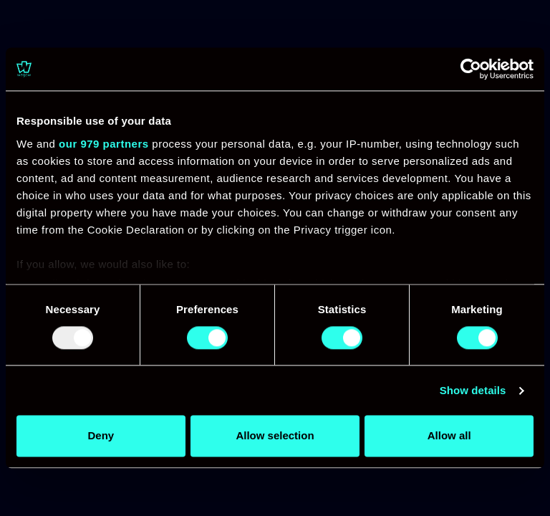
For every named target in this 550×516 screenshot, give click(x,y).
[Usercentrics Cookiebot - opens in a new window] (471, 69)
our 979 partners (104, 144)
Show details (473, 390)
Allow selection (275, 436)
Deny (100, 436)
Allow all (449, 436)
